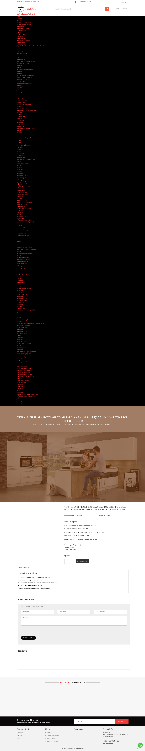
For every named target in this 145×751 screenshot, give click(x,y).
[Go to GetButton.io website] (140, 749)
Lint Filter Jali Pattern (23, 63)
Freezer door (20, 93)
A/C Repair (20, 392)
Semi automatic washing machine (26, 159)
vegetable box (20, 173)
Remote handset (21, 232)
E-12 (18, 237)
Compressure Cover (22, 194)
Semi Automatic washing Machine (26, 61)
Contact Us (20, 404)
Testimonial (20, 400)
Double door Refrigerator (24, 145)
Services (19, 390)
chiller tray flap (21, 116)
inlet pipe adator (21, 142)
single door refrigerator (23, 163)
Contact (20, 732)
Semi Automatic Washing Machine (26, 249)
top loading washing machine (25, 69)
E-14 (18, 239)
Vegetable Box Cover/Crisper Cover (27, 110)
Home (18, 16)
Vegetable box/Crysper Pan (24, 83)
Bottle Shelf (20, 280)
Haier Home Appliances (23, 144)
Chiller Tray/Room (22, 192)
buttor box (19, 91)
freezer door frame (22, 56)
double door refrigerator (23, 361)
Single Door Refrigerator (23, 40)
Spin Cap (19, 65)
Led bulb (19, 241)
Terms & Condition (52, 741)
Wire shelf (19, 359)
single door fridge (21, 382)
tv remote (19, 378)
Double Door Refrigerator (24, 24)
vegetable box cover (22, 97)
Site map (20, 738)
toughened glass (21, 102)
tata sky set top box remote (24, 368)
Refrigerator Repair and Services (26, 396)
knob (18, 134)
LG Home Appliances (23, 257)
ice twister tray (21, 34)
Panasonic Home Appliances (24, 247)
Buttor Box (20, 277)
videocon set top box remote (24, 370)
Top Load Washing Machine (24, 320)
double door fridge (22, 386)
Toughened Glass (21, 38)
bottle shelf (20, 36)
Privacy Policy (51, 738)
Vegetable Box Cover (22, 261)
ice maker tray (20, 120)
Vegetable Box (21, 42)
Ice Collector (20, 271)
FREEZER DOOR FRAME (24, 202)
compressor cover (21, 30)
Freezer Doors (20, 189)
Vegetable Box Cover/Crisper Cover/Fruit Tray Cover (31, 46)
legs (18, 89)
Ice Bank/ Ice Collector (23, 108)
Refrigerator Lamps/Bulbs (24, 220)
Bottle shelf (20, 106)
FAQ (18, 398)
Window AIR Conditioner (24, 228)
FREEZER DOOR (22, 54)
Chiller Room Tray (22, 263)
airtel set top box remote (23, 372)
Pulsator (19, 67)
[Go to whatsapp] (140, 745)
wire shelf (19, 32)
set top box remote (22, 366)
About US (19, 18)
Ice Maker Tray (21, 302)
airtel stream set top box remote (25, 376)
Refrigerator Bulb (21, 233)
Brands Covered (21, 402)
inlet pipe (19, 71)
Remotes (19, 365)
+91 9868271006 (85, 1)
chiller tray (20, 114)
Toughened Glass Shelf (23, 275)
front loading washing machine (25, 75)
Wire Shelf (19, 87)
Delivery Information (53, 735)
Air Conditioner (21, 226)
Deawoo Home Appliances (24, 355)
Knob (18, 314)
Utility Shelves (21, 185)
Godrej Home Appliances (24, 181)
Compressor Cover (22, 273)
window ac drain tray (22, 230)
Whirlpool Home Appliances (24, 22)
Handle (19, 57)
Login (117, 8)
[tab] (24, 568)
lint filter (19, 255)
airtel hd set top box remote (24, 374)
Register (125, 8)
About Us (49, 732)
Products (19, 20)
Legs (18, 265)
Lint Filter (19, 132)
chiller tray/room (21, 44)
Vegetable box (20, 26)
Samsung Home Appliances (24, 77)
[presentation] (36, 632)
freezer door (20, 169)
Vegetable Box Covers (23, 28)
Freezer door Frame (22, 269)
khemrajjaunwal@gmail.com (28, 1)
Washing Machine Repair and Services (27, 394)
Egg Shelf (19, 85)
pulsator (19, 136)
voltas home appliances (23, 380)
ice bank (19, 151)
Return (20, 735)
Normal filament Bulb (23, 235)
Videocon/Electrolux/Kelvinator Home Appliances (30, 323)
